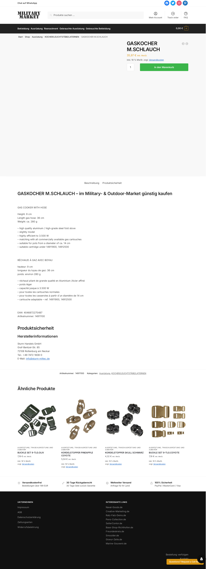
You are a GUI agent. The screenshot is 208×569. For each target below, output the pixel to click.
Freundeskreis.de (115, 530)
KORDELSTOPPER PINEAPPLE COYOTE (77, 453)
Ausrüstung (37, 36)
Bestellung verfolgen (177, 553)
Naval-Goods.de (114, 506)
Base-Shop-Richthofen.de (119, 526)
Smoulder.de (112, 534)
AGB (20, 511)
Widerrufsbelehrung (28, 526)
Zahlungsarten (25, 521)
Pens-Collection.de (116, 518)
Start (20, 36)
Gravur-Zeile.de (114, 538)
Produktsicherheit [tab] (112, 182)
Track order (173, 15)
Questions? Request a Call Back (185, 561)
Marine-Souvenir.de (116, 542)
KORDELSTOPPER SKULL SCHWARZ (124, 451)
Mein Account (155, 15)
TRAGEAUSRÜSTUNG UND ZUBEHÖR (35, 448)
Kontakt (184, 557)
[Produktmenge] (130, 66)
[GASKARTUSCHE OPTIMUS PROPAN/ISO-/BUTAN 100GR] (186, 42)
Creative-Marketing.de (117, 510)
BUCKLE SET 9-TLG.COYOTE (164, 451)
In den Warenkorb (164, 66)
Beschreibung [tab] (91, 182)
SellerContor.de (114, 522)
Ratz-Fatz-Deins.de (116, 514)
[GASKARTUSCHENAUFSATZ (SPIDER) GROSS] (183, 42)
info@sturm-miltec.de (38, 357)
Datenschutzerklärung (29, 516)
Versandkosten (156, 59)
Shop (27, 36)
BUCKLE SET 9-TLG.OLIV (31, 451)
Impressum (23, 506)
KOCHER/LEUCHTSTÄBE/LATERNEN (62, 36)
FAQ (186, 15)
